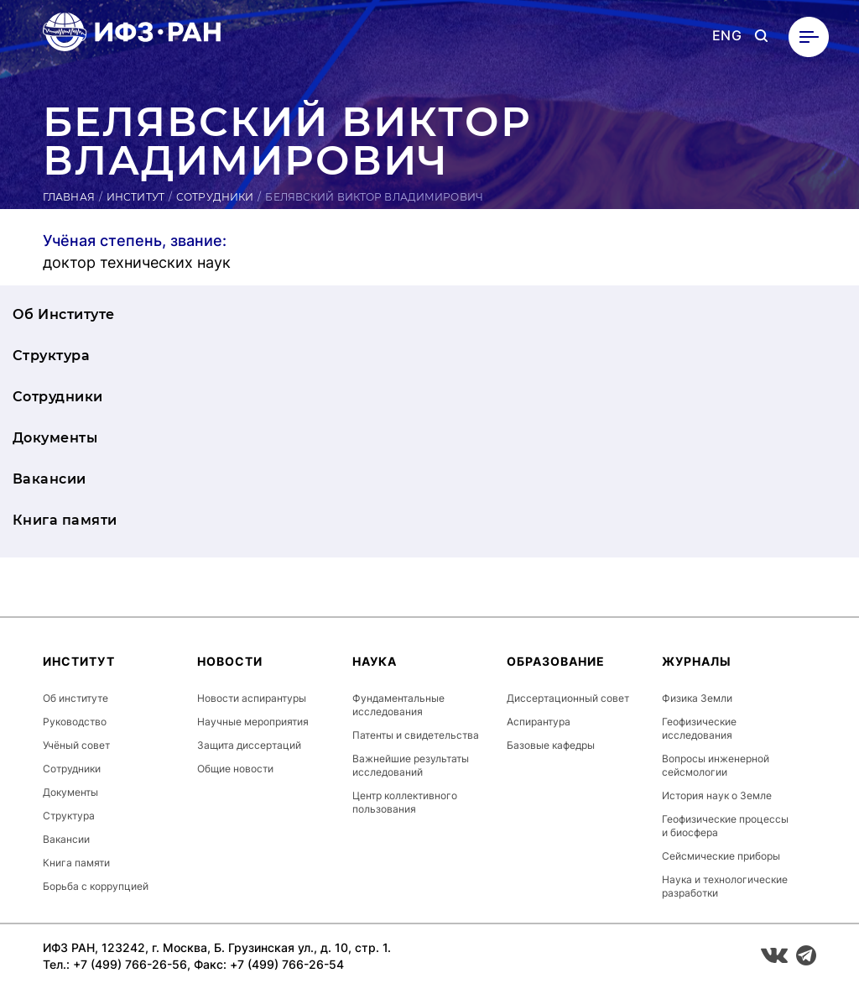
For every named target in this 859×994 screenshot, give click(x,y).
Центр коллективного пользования (404, 802)
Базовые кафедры (551, 745)
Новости (230, 661)
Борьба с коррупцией (95, 886)
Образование (556, 661)
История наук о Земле (717, 795)
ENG (727, 36)
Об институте (75, 698)
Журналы (696, 661)
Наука (374, 661)
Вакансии (49, 479)
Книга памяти (65, 520)
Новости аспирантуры (251, 698)
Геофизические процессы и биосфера (725, 826)
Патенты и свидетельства (415, 735)
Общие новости (235, 768)
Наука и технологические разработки (725, 886)
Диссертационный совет (568, 698)
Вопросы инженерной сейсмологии (715, 765)
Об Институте (64, 314)
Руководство (75, 721)
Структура (51, 356)
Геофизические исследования (699, 728)
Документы (55, 438)
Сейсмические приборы (721, 856)
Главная (69, 197)
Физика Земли (697, 698)
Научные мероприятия (253, 721)
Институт (135, 197)
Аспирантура (538, 721)
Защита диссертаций (249, 745)
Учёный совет (76, 745)
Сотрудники (214, 197)
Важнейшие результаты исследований (410, 765)
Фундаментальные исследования (398, 705)
